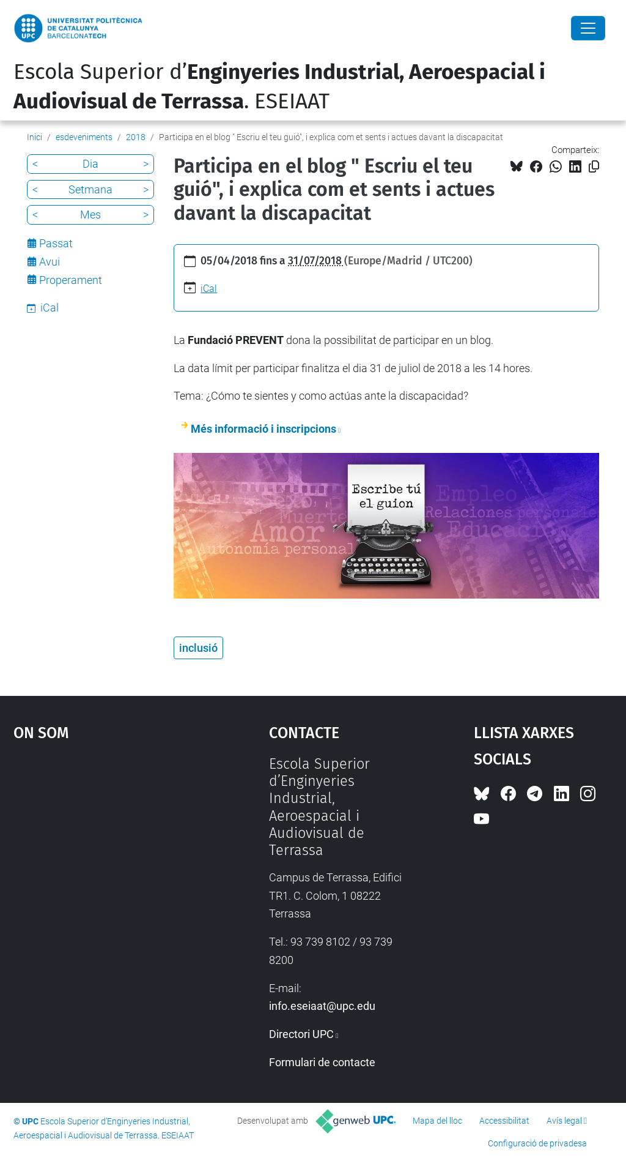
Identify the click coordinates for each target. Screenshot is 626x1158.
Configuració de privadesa (537, 1143)
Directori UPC (301, 1034)
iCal (209, 288)
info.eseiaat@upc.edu (322, 1005)
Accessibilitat (504, 1121)
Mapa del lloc (437, 1121)
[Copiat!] (594, 167)
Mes (90, 214)
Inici (34, 137)
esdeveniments (84, 137)
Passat (56, 243)
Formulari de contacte (322, 1062)
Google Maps (108, 847)
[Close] (588, 28)
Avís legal (564, 1121)
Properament (70, 280)
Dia (90, 163)
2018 (135, 137)
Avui (49, 261)
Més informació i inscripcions (263, 428)
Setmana (90, 189)
